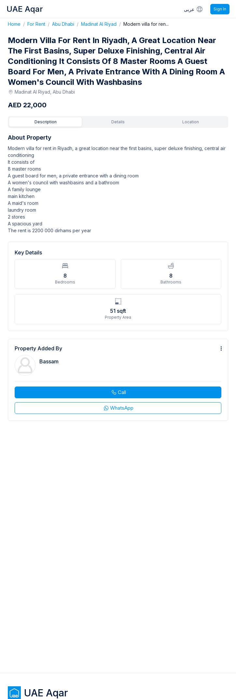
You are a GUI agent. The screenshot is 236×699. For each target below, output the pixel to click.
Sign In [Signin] (220, 9)
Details (118, 121)
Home (17, 24)
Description (46, 121)
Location (190, 121)
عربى (194, 9)
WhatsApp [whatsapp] (118, 408)
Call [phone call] (118, 392)
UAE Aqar (25, 9)
